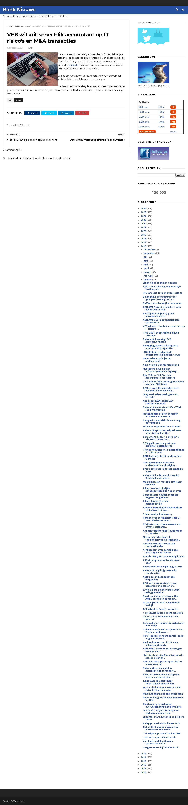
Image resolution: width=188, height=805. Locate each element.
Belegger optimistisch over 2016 (161, 723)
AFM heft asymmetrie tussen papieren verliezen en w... (160, 584)
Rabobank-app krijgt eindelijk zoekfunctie (160, 572)
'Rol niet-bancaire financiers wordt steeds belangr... (163, 656)
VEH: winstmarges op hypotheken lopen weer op (162, 663)
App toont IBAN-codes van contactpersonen (158, 402)
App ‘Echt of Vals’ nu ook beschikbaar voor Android (159, 376)
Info (173, 107)
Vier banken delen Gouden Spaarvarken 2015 (158, 742)
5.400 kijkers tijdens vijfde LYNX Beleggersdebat (161, 591)
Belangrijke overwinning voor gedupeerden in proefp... (159, 298)
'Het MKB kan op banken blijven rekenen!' (161, 334)
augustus (149, 253)
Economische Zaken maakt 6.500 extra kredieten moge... (161, 688)
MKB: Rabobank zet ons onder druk (163, 693)
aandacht (74, 64)
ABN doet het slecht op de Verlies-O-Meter (162, 457)
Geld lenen (144, 102)
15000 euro (144, 116)
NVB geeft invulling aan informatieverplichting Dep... (160, 370)
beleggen (19, 26)
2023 (144, 219)
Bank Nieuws (19, 10)
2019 (144, 234)
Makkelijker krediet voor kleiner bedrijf (161, 604)
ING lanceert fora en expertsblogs (162, 292)
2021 (144, 227)
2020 (144, 231)
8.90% (161, 107)
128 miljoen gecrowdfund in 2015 (161, 733)
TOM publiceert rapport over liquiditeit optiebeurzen (159, 444)
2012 (144, 764)
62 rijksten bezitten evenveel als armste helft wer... (161, 525)
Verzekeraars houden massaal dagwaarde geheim (160, 496)
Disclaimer (173, 131)
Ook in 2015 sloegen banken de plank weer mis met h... (160, 728)
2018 (144, 238)
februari (149, 275)
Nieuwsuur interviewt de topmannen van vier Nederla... (161, 538)
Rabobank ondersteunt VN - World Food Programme (162, 408)
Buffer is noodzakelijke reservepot (162, 303)
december (150, 249)
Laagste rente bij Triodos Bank (160, 747)
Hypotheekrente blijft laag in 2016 (162, 566)
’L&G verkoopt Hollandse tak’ (159, 737)
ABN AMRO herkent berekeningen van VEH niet (162, 650)
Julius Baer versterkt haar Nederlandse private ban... (159, 682)
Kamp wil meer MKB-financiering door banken (161, 421)
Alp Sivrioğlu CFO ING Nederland (161, 364)
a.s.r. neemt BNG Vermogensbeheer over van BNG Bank (163, 383)
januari (148, 279)
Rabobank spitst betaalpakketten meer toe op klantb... (162, 432)
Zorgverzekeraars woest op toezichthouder (159, 545)
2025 (144, 212)
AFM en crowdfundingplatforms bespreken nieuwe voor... (161, 389)
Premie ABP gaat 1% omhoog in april (164, 556)
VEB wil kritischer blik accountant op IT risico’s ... (164, 327)
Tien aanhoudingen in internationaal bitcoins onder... (164, 451)
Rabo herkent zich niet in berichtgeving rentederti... (159, 669)
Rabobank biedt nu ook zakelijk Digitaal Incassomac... (161, 477)
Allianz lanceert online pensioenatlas (156, 502)
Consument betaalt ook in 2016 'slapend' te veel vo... (161, 438)
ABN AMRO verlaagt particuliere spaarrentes (161, 321)
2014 (144, 757)
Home (9, 26)
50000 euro (144, 126)
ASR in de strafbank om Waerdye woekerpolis (162, 288)
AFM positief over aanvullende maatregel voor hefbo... (160, 551)
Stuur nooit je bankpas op (157, 514)
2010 (144, 772)
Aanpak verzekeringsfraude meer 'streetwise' (162, 532)
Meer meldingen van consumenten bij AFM (163, 699)
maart (147, 271)
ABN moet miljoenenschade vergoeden (159, 578)
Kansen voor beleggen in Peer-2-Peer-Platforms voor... (161, 519)
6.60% (161, 116)
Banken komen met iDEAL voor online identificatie (160, 643)
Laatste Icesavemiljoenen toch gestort (160, 618)
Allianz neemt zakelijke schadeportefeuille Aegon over (162, 489)
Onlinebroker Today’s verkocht (160, 608)
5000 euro (143, 107)
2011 (144, 768)
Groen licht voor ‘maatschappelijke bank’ (163, 470)
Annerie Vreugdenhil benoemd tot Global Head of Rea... (162, 509)
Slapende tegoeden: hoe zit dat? (161, 426)
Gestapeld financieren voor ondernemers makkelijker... (160, 464)
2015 (144, 753)
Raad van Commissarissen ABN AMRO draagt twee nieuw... (160, 597)
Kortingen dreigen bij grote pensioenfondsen (158, 315)
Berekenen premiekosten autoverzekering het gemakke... (163, 705)
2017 (144, 242)
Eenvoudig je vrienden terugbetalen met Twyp (163, 624)
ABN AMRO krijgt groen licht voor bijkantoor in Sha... (162, 308)
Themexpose (19, 801)
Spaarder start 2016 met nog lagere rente (163, 718)
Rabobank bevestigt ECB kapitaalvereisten (157, 340)
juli (146, 256)
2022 (144, 223)
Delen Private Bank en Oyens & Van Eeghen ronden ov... (163, 631)
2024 (144, 215)
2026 (144, 208)
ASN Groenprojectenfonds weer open (161, 561)
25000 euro (144, 121)
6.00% (161, 111)
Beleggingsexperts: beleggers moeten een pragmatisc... (160, 347)
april (146, 268)
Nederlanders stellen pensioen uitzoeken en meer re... (160, 415)
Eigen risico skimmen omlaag (160, 282)
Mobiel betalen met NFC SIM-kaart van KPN (162, 483)
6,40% (161, 121)
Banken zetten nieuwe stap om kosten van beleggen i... (161, 676)
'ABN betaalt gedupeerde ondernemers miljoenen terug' (161, 353)
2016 (144, 246)
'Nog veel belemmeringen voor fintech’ (160, 396)
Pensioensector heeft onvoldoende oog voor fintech (163, 637)
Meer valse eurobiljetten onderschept (157, 360)
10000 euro (144, 111)
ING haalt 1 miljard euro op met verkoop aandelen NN (161, 711)
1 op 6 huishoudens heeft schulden (163, 612)
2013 (144, 761)
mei (146, 264)
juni (146, 260)
